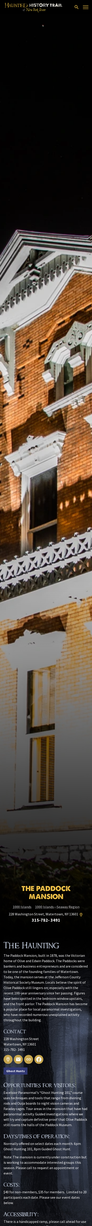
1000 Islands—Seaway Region (57, 907)
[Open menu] (85, 7)
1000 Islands (22, 907)
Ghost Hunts (15, 1071)
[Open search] (76, 7)
